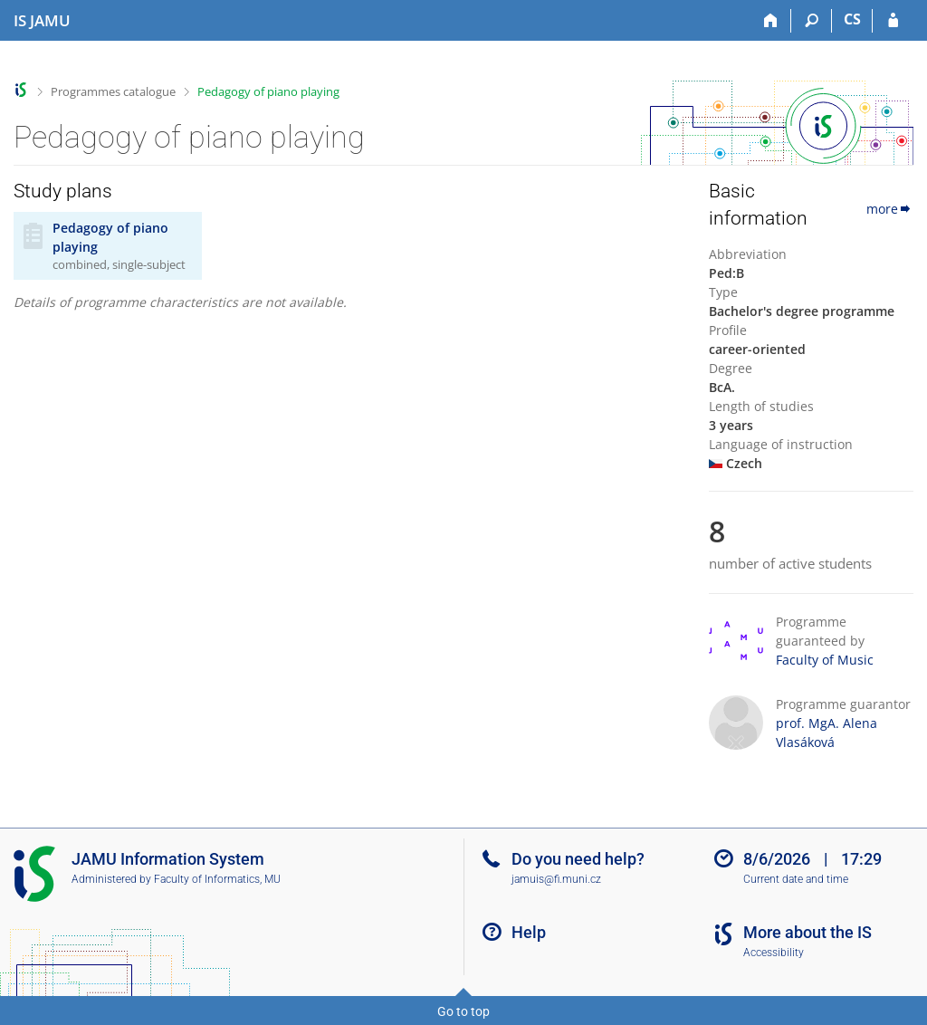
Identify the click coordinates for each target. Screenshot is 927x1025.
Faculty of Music (825, 659)
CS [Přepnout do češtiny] (852, 19)
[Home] (770, 21)
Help (528, 932)
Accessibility (773, 952)
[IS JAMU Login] (893, 21)
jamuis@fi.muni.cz (556, 879)
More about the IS (807, 932)
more (889, 208)
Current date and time (795, 879)
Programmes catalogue (113, 91)
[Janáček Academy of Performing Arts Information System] (42, 21)
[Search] (811, 21)
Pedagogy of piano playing (268, 91)
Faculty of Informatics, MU (217, 879)
